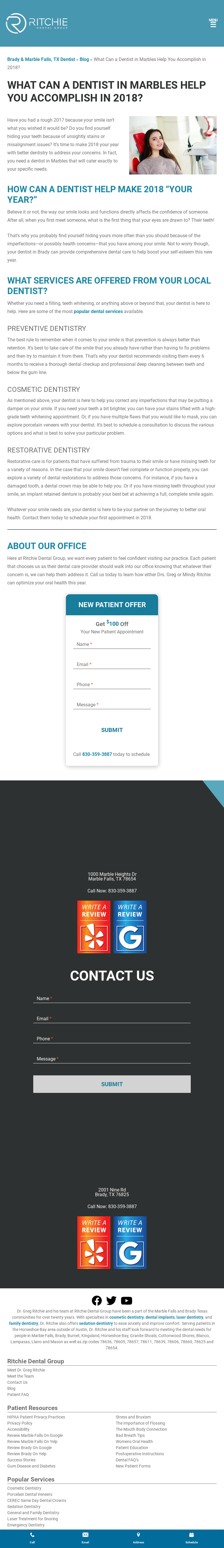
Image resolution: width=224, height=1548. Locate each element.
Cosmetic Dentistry (24, 1488)
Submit (112, 729)
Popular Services (31, 1480)
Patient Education (132, 1447)
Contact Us (17, 1382)
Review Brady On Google (29, 1447)
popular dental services (98, 311)
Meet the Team (20, 1376)
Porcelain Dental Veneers (29, 1494)
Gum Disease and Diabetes (31, 1466)
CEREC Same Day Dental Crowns (36, 1500)
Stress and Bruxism (133, 1417)
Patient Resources (32, 1408)
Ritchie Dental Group (35, 1361)
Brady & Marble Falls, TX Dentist (41, 59)
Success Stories (21, 1460)
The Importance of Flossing (140, 1423)
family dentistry (23, 1323)
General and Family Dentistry (33, 1512)
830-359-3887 (97, 754)
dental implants (160, 1317)
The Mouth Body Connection (141, 1429)
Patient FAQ (18, 1394)
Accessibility (18, 1429)
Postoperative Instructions (140, 1453)
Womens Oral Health (134, 1441)
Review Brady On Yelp (26, 1453)
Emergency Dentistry (26, 1525)
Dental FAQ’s (127, 1460)
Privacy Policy (19, 1423)
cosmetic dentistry (126, 1317)
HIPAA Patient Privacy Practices (36, 1417)
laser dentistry (189, 1317)
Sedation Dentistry (24, 1506)
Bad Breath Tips (130, 1435)
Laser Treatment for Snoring (32, 1518)
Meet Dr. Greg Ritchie (26, 1370)
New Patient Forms (133, 1466)
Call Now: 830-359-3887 (112, 891)
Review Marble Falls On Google (35, 1435)
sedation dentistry (96, 1323)
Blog (84, 59)
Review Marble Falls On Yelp (32, 1441)
